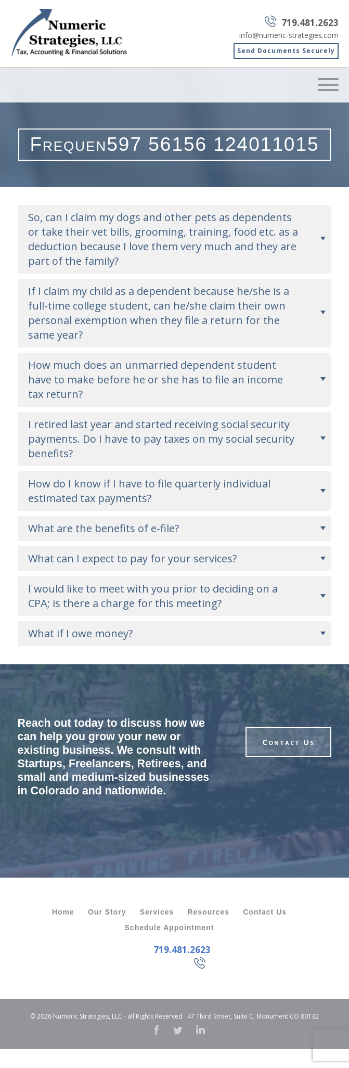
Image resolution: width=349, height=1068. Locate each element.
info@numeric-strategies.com (289, 35)
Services (157, 912)
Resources (208, 912)
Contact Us (288, 742)
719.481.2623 (310, 23)
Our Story (107, 912)
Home (63, 912)
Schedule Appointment (169, 927)
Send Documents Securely (286, 50)
